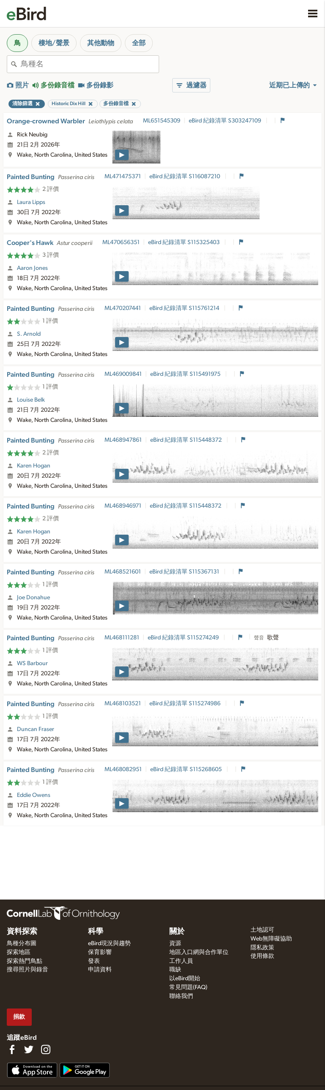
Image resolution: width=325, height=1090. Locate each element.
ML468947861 (123, 440)
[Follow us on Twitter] (29, 1049)
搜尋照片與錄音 (27, 970)
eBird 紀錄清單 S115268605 (186, 769)
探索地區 (18, 952)
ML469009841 (123, 374)
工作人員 (181, 961)
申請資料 (100, 970)
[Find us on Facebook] (12, 1049)
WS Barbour (32, 663)
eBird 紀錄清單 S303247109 (225, 121)
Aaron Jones (32, 268)
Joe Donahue (33, 598)
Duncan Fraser (35, 729)
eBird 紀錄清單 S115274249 (184, 638)
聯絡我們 (181, 996)
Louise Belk (31, 400)
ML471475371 (123, 176)
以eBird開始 (184, 978)
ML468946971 (123, 506)
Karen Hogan (33, 466)
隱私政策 (262, 948)
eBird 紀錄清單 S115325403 (184, 242)
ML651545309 (161, 121)
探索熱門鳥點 (24, 961)
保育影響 (100, 952)
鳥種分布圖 (21, 943)
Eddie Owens (33, 795)
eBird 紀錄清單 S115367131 (184, 572)
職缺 (175, 970)
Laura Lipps (31, 202)
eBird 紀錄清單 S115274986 (185, 704)
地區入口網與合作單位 (199, 952)
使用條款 (262, 956)
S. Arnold (29, 334)
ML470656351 (121, 242)
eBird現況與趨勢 (109, 943)
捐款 (19, 1017)
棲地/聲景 (54, 43)
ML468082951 (123, 769)
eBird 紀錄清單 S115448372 (186, 440)
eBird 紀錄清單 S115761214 (184, 308)
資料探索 (22, 931)
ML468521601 (123, 572)
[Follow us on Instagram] (46, 1049)
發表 (94, 961)
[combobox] (90, 64)
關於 (177, 931)
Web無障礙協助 (271, 939)
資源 (175, 943)
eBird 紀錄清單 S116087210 (185, 176)
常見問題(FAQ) (188, 987)
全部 (139, 43)
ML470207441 (123, 308)
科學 (95, 931)
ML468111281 (122, 638)
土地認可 (262, 930)
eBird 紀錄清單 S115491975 (186, 374)
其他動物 (100, 43)
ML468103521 (123, 704)
